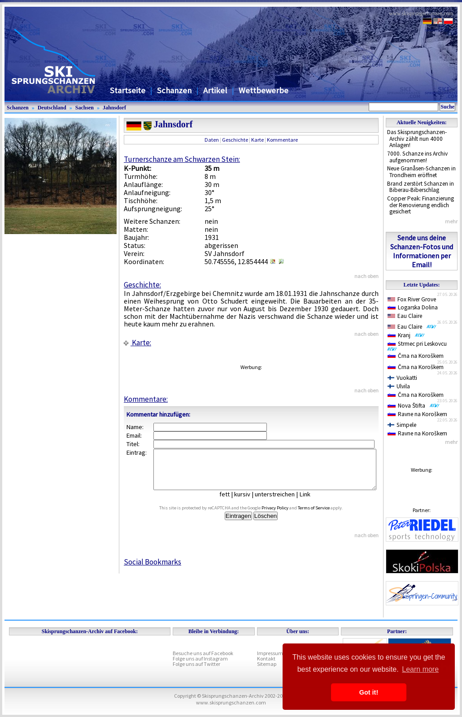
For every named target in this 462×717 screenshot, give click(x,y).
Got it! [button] (368, 692)
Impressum (270, 653)
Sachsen (84, 107)
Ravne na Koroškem (417, 414)
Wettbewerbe (263, 90)
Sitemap (266, 664)
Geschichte (235, 139)
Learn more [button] (420, 669)
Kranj (406, 335)
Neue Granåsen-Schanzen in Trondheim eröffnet (421, 172)
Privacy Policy (285, 516)
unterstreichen (281, 502)
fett (231, 502)
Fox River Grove (412, 299)
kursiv (249, 502)
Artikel (215, 90)
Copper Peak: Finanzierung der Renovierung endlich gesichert (420, 205)
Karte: (137, 343)
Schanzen (174, 90)
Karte (257, 139)
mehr (451, 221)
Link (311, 502)
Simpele (402, 425)
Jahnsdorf (114, 107)
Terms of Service (324, 516)
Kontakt (266, 658)
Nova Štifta (414, 405)
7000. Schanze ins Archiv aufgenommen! (417, 157)
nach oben (366, 276)
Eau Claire (405, 316)
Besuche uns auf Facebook (203, 653)
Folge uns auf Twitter (196, 664)
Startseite (127, 90)
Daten (212, 139)
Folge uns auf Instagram (200, 658)
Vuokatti (402, 378)
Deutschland (52, 107)
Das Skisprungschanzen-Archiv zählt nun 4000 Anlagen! (417, 138)
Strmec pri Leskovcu (419, 346)
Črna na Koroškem (416, 356)
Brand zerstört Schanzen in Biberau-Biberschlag (420, 187)
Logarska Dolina (413, 307)
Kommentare (282, 139)
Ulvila (399, 386)
